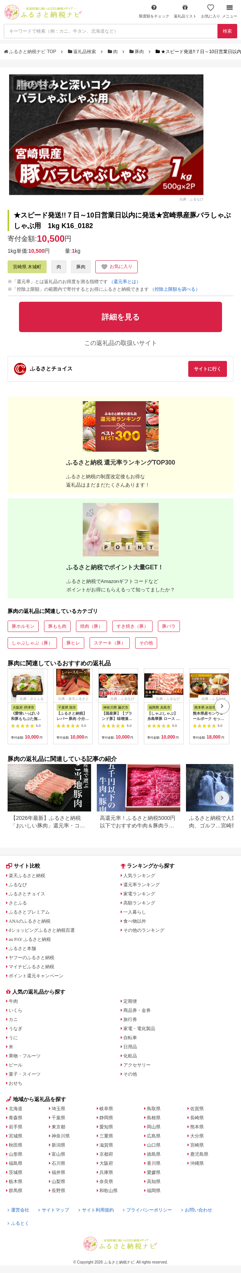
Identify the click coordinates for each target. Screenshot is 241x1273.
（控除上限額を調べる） (175, 289)
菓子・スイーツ (25, 1074)
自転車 (130, 1037)
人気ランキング (139, 875)
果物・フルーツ (25, 1056)
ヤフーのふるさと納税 (31, 957)
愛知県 (106, 1127)
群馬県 (15, 1190)
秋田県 (15, 1145)
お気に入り (210, 11)
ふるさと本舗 (22, 948)
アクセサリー (137, 1065)
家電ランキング (139, 894)
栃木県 (15, 1181)
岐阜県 (106, 1108)
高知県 (154, 1181)
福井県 (58, 1172)
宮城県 (15, 1136)
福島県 (15, 1163)
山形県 (15, 1154)
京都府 (106, 1154)
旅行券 (130, 1019)
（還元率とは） (125, 281)
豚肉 (137, 51)
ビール (15, 1065)
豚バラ (169, 626)
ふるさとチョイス (27, 894)
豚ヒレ (73, 643)
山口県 (154, 1145)
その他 (146, 643)
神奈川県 (61, 1136)
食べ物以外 (134, 921)
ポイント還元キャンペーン (36, 976)
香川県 (154, 1163)
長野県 (58, 1190)
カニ (13, 1019)
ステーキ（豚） (110, 643)
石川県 (58, 1163)
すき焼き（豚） (132, 626)
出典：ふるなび (191, 199)
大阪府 (106, 1163)
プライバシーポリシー (147, 1210)
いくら (15, 1010)
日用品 (130, 1047)
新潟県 (58, 1145)
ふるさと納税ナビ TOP (30, 51)
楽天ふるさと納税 (27, 875)
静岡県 (106, 1117)
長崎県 (197, 1117)
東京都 (58, 1127)
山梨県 (58, 1181)
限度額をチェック (154, 11)
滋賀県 (106, 1145)
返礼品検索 (83, 51)
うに (13, 1037)
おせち (15, 1083)
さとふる (18, 903)
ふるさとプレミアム (29, 912)
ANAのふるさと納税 (29, 921)
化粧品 (130, 1056)
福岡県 (154, 1190)
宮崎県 (197, 1145)
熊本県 (197, 1127)
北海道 (15, 1108)
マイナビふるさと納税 (31, 966)
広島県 (154, 1136)
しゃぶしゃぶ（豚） (32, 643)
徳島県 (154, 1154)
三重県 (106, 1136)
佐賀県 (197, 1108)
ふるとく (18, 1223)
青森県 (15, 1117)
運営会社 (18, 1210)
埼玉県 (58, 1108)
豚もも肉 (57, 626)
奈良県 (106, 1181)
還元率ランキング (141, 884)
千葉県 (58, 1117)
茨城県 (15, 1172)
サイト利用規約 (96, 1210)
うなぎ (15, 1028)
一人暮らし (134, 912)
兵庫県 (106, 1172)
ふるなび (18, 884)
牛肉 (13, 1001)
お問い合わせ (196, 1210)
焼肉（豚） (91, 626)
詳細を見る (33, 83)
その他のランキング (143, 930)
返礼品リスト (185, 11)
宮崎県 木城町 (27, 266)
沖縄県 (197, 1163)
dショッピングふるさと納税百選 (42, 930)
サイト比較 (23, 866)
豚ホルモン (23, 626)
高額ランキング (139, 903)
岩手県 (15, 1127)
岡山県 (154, 1127)
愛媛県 (154, 1172)
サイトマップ (53, 1210)
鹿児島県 (199, 1154)
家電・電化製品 (139, 1028)
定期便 (130, 1001)
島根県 (154, 1117)
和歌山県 (108, 1190)
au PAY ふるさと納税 (30, 939)
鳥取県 (154, 1108)
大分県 (197, 1136)
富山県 (58, 1154)
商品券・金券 (137, 1010)
